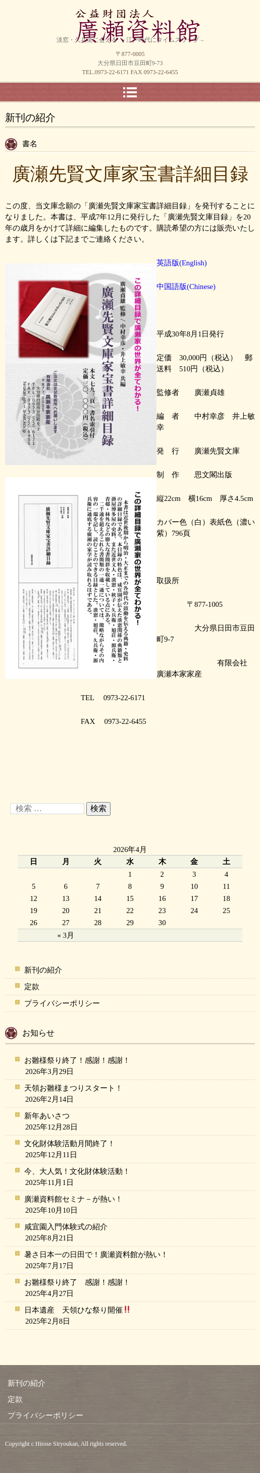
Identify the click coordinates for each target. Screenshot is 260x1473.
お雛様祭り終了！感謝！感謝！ (77, 1060)
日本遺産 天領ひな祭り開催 (77, 1310)
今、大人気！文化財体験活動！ (77, 1171)
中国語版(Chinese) (186, 286)
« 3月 (66, 935)
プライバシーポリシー (62, 1003)
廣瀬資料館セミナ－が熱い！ (73, 1199)
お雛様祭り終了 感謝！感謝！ (77, 1282)
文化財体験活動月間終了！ (69, 1144)
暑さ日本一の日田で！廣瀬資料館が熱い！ (96, 1255)
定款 (31, 987)
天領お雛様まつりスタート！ (73, 1088)
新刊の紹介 (43, 970)
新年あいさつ (47, 1116)
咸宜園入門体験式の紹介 (66, 1227)
